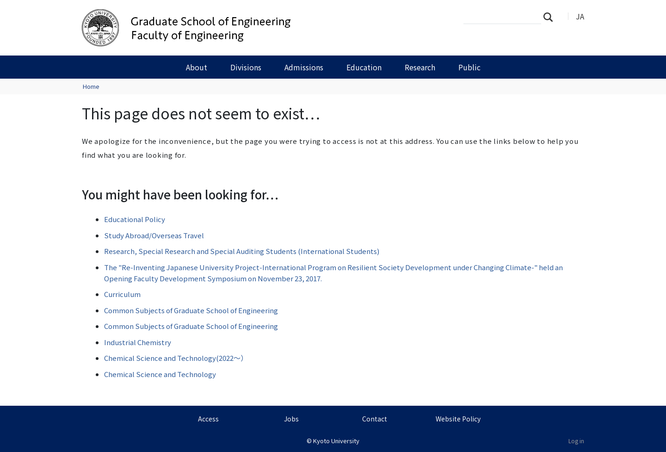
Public (469, 67)
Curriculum (122, 294)
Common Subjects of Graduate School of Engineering (191, 310)
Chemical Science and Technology (160, 374)
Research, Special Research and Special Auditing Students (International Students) (241, 251)
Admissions (303, 67)
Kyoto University (336, 440)
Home (91, 86)
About (196, 67)
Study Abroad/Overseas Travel (154, 235)
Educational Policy (134, 219)
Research (420, 67)
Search (551, 16)
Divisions (245, 67)
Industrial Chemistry (137, 342)
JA (580, 16)
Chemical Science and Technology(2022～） (175, 358)
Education (364, 67)
